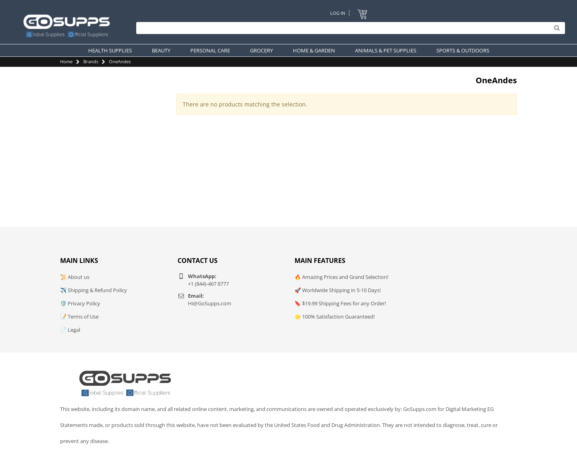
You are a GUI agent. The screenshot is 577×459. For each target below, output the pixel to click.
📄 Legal (70, 329)
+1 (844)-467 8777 (208, 283)
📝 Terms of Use (79, 316)
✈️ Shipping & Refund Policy (93, 290)
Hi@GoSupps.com (209, 303)
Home (66, 61)
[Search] (348, 28)
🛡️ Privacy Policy (80, 303)
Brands (90, 61)
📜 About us (74, 277)
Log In (337, 13)
